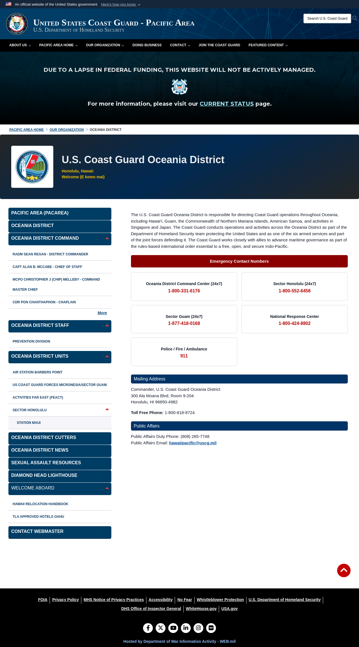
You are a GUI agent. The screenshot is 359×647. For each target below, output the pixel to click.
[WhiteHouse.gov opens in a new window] (201, 608)
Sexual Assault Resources (46, 462)
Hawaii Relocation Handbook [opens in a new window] (40, 504)
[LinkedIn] (186, 628)
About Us (20, 45)
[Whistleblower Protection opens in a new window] (220, 599)
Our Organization (105, 45)
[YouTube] (173, 628)
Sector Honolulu (30, 410)
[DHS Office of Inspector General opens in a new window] (151, 608)
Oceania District (32, 225)
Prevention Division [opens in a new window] (31, 341)
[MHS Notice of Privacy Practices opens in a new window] (114, 599)
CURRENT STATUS (227, 103)
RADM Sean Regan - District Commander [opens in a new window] (50, 254)
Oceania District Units (39, 356)
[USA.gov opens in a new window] (229, 608)
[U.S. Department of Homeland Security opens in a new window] (285, 599)
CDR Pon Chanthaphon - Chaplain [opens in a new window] (44, 302)
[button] (121, 4)
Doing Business (147, 45)
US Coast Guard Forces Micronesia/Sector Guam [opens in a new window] (60, 385)
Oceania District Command (45, 238)
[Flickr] (211, 628)
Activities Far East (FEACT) (38, 397)
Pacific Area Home (58, 45)
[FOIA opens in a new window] (42, 599)
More (102, 313)
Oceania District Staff (40, 325)
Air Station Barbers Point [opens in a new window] (38, 372)
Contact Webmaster (37, 531)
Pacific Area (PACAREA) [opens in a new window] (39, 213)
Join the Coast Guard (219, 45)
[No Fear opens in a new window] (184, 599)
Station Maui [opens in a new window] (29, 423)
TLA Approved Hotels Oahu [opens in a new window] (38, 517)
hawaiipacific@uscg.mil (193, 442)
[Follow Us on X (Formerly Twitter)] (160, 628)
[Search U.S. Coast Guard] (327, 18)
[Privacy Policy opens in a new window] (65, 599)
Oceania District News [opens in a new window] (39, 450)
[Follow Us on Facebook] (148, 628)
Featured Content (268, 45)
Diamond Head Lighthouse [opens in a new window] (44, 475)
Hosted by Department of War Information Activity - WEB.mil (179, 641)
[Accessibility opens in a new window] (161, 599)
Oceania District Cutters (43, 437)
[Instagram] (198, 628)
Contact (180, 45)
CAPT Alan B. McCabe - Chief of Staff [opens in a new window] (47, 267)
